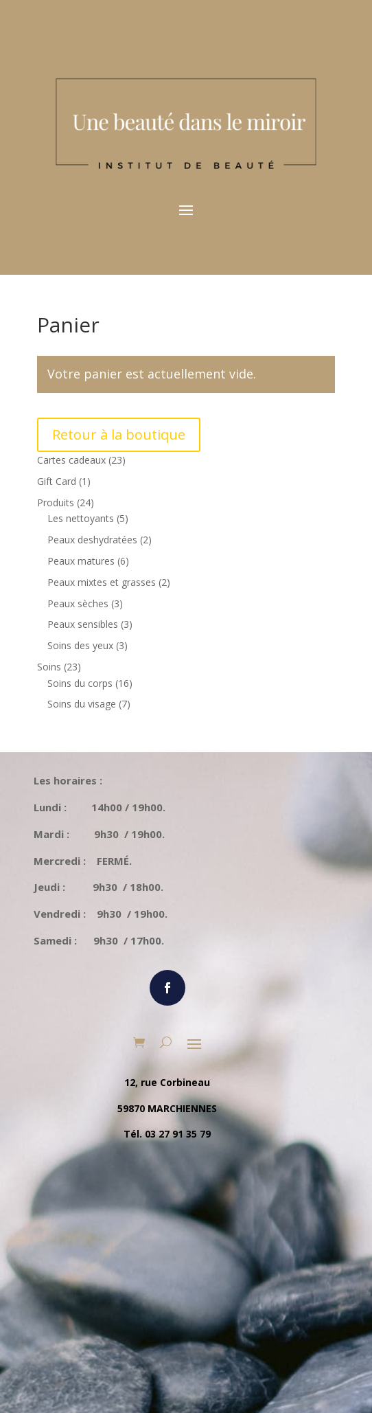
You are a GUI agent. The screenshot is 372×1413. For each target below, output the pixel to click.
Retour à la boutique (118, 434)
